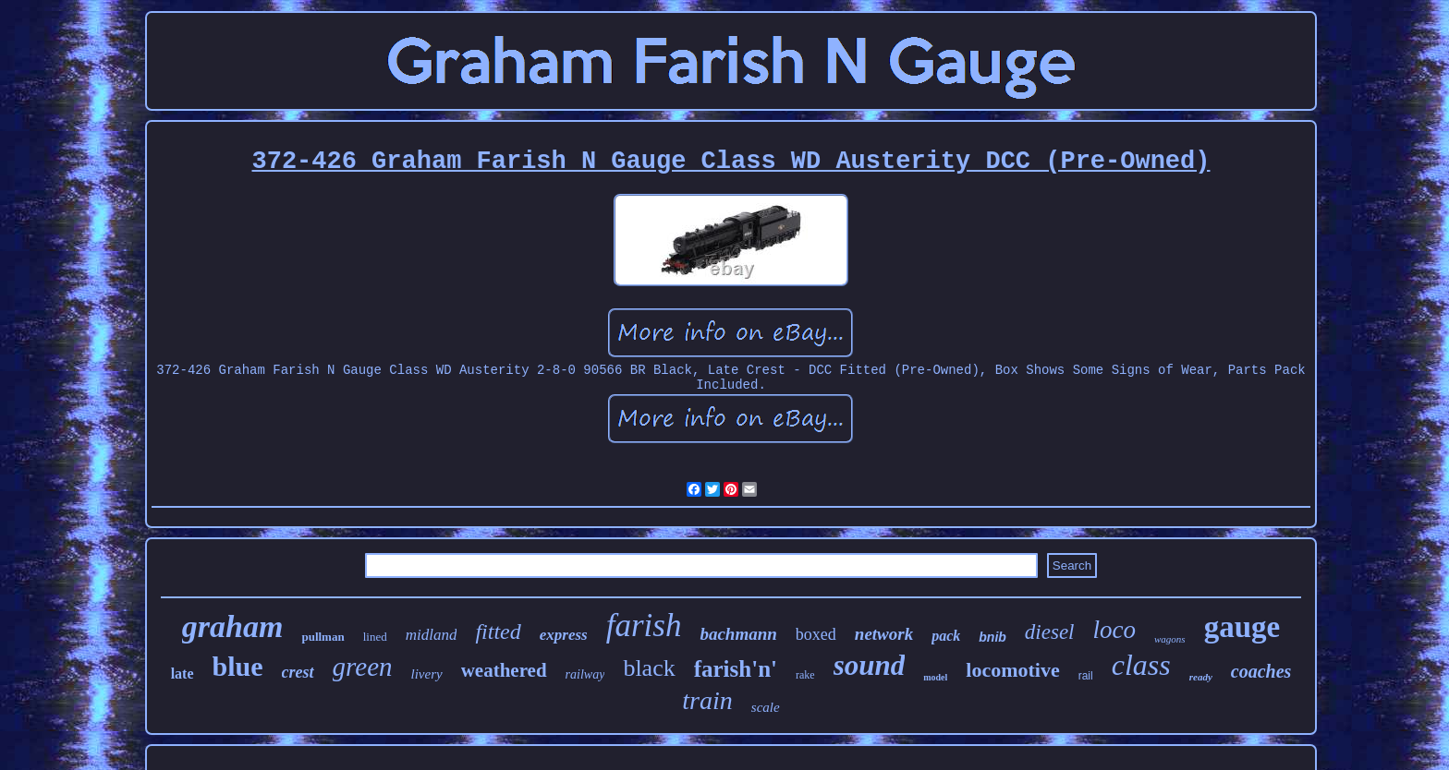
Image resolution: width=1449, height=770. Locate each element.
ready (1200, 676)
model (935, 677)
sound (870, 665)
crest (298, 672)
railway (585, 674)
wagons (1170, 638)
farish (644, 626)
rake (805, 674)
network (884, 634)
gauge (1242, 627)
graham (233, 626)
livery (427, 674)
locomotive (1012, 669)
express (564, 635)
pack (946, 636)
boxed (816, 634)
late (182, 673)
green (363, 666)
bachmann (738, 634)
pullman (322, 637)
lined (375, 637)
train (707, 700)
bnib (992, 637)
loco (1115, 630)
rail (1085, 675)
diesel (1050, 632)
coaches (1261, 671)
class (1141, 664)
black (649, 668)
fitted (497, 632)
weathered (504, 670)
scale (765, 707)
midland (431, 635)
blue (238, 666)
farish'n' (735, 668)
